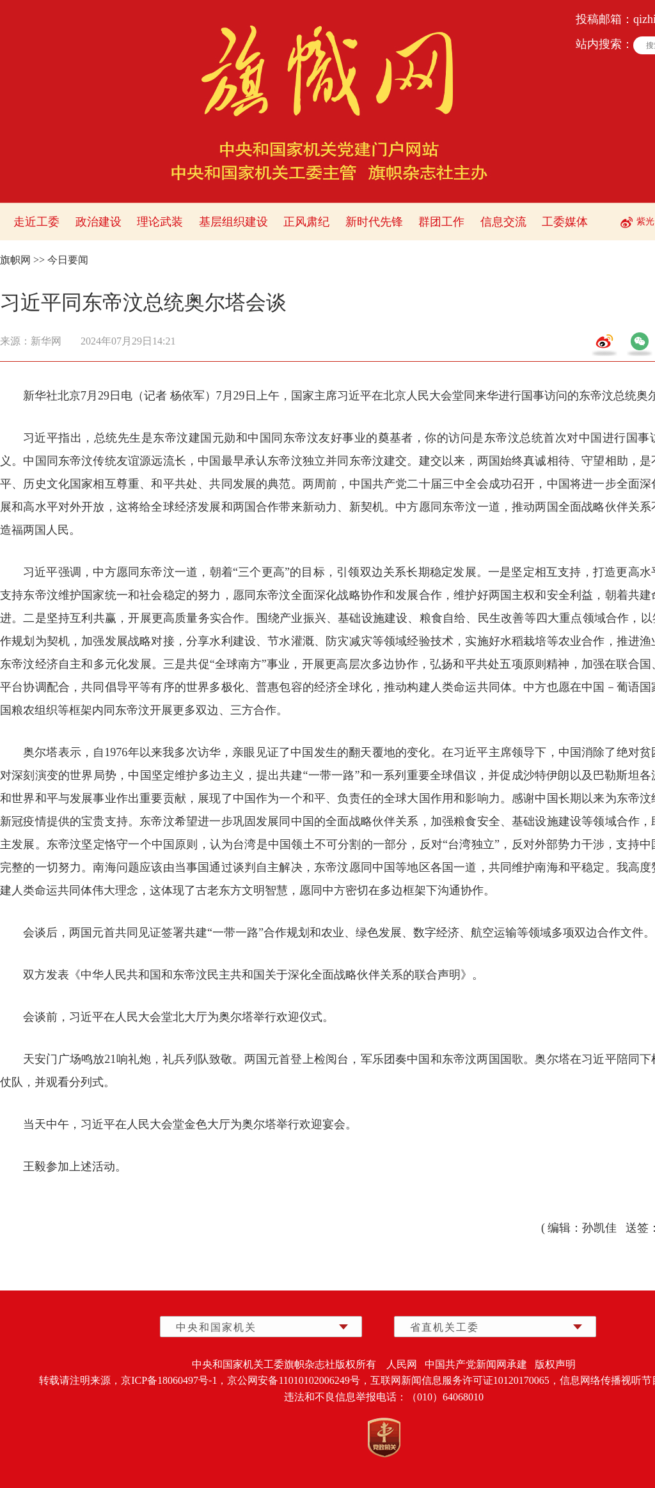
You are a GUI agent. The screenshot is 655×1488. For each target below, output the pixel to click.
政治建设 (98, 221)
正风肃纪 (306, 221)
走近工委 (36, 221)
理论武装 (160, 221)
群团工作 (441, 221)
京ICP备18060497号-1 (169, 1380)
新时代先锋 (374, 221)
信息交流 (503, 221)
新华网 (46, 341)
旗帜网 (15, 259)
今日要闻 (67, 259)
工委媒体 (565, 221)
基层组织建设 (233, 221)
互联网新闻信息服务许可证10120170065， (465, 1380)
